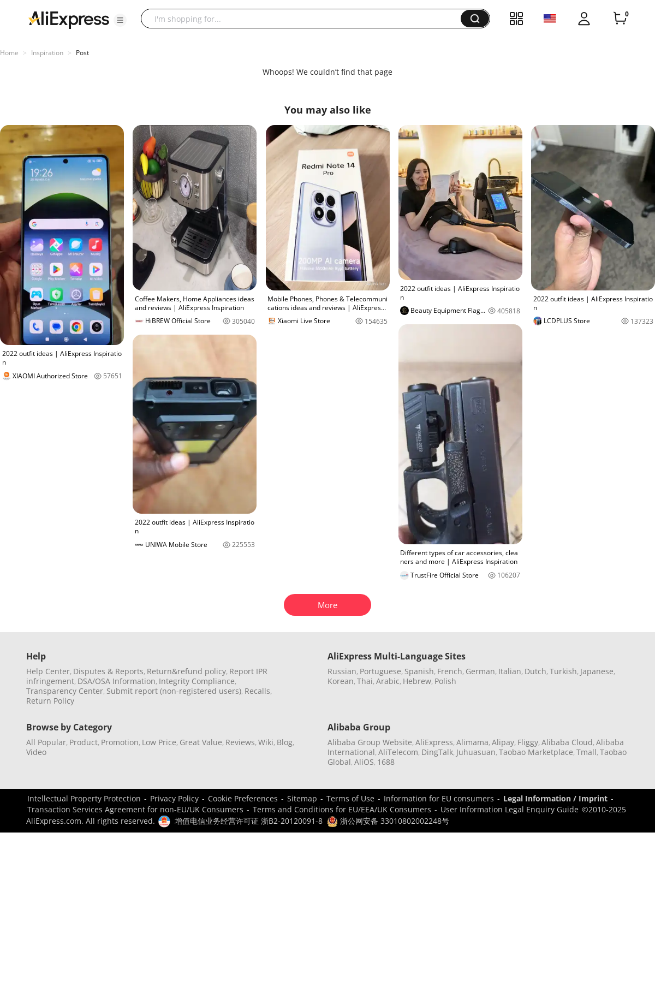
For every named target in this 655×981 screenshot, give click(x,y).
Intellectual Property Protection (84, 798)
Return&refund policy (186, 671)
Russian (341, 671)
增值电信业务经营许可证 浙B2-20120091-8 (249, 821)
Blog (285, 742)
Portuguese (380, 671)
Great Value (201, 742)
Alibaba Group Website (369, 742)
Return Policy (50, 700)
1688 (386, 762)
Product (83, 742)
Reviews (240, 742)
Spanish (419, 671)
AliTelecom (398, 752)
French (449, 671)
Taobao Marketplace (536, 752)
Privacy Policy (174, 798)
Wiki (265, 742)
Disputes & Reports (108, 671)
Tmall (586, 752)
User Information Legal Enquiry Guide (509, 809)
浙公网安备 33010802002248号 (388, 821)
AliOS (364, 762)
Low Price (159, 742)
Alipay (503, 742)
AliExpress (434, 742)
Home (9, 52)
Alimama (472, 742)
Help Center (48, 671)
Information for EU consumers (439, 798)
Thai (365, 681)
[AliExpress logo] (68, 19)
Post (82, 52)
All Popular (46, 742)
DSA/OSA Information (117, 681)
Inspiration (47, 52)
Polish (445, 681)
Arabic (388, 681)
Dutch (535, 671)
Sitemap (302, 798)
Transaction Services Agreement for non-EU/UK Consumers (135, 809)
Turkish (563, 671)
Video (36, 752)
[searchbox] (305, 18)
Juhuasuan (476, 752)
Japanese (597, 671)
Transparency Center (64, 691)
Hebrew (417, 681)
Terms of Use (350, 798)
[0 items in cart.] (620, 18)
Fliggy (527, 742)
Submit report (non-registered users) (173, 691)
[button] (120, 20)
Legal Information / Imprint (555, 798)
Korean (340, 681)
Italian (509, 671)
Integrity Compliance (197, 681)
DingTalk (437, 752)
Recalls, (258, 691)
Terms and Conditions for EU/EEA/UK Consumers (342, 809)
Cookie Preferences (243, 798)
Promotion (120, 742)
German (480, 671)
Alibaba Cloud (567, 742)
